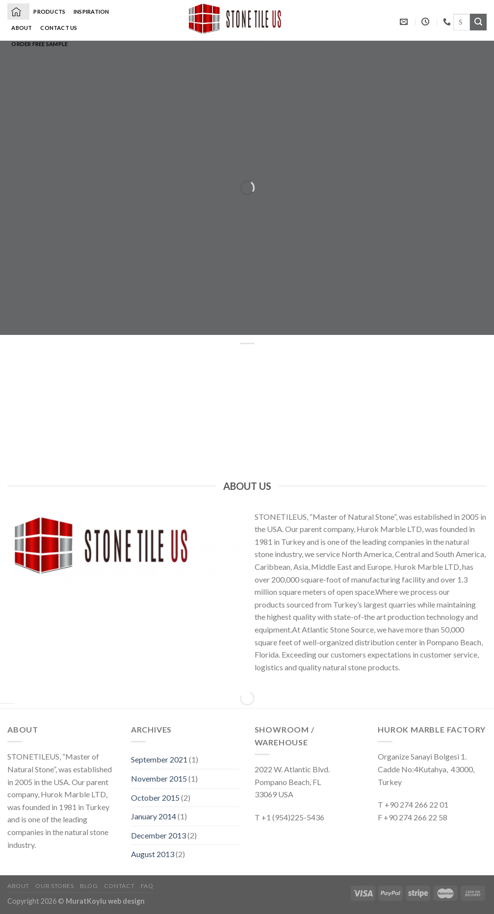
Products (49, 11)
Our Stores (54, 885)
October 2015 (155, 797)
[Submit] (478, 22)
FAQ (147, 885)
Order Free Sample (39, 44)
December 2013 (158, 835)
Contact (119, 885)
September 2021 (159, 759)
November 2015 (159, 778)
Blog (89, 885)
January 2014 (153, 816)
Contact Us (58, 28)
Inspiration (91, 11)
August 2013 (152, 854)
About (21, 28)
